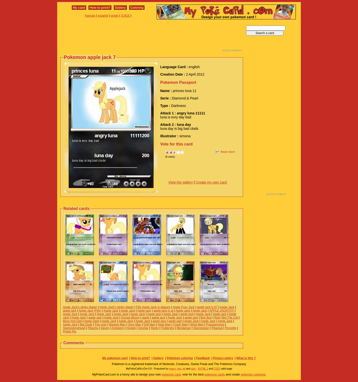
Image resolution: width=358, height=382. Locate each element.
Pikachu (93, 328)
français (90, 15)
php (179, 368)
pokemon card (171, 374)
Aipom (105, 328)
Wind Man (197, 324)
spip (193, 368)
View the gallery (180, 182)
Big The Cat (230, 317)
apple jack (69, 310)
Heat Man (164, 324)
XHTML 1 (203, 368)
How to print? (100, 7)
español (103, 15)
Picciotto (230, 328)
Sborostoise (201, 328)
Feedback (203, 358)
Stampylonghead (74, 328)
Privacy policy (223, 358)
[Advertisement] (151, 37)
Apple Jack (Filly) (90, 310)
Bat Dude (86, 324)
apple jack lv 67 (207, 307)
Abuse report (228, 151)
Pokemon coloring (180, 358)
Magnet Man (117, 324)
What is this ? (246, 358)
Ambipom (117, 328)
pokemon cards (215, 374)
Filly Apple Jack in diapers (153, 307)
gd (184, 368)
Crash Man (180, 324)
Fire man (100, 324)
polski (114, 15)
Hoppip (131, 328)
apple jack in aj (163, 310)
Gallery (120, 7)
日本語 (125, 15)
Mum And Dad (72, 321)
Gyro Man (134, 324)
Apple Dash (91, 321)
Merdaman (184, 328)
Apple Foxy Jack (184, 307)
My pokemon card (115, 358)
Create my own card (211, 182)
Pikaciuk (217, 328)
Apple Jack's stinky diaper (80, 307)
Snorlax (143, 328)
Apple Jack (227, 307)
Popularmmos (215, 324)
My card (79, 7)
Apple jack (144, 310)
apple (145, 317)
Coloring (136, 7)
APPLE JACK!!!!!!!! (221, 310)
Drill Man (149, 324)
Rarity (155, 328)
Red (217, 317)
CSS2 (217, 368)
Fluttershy (167, 328)
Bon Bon (206, 317)
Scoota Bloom (130, 317)
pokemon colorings (253, 374)
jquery (172, 368)
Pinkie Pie (69, 331)
